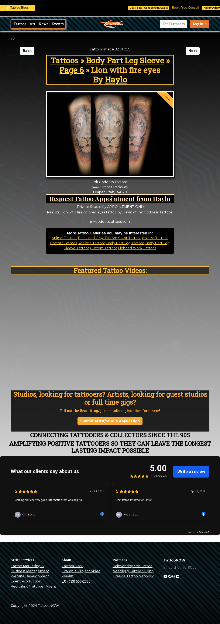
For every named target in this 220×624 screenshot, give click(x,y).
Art (32, 24)
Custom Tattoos (103, 248)
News (43, 24)
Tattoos (20, 24)
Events (57, 24)
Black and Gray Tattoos (97, 238)
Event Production (26, 581)
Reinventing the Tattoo (132, 566)
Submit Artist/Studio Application (110, 421)
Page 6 (71, 70)
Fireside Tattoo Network (133, 576)
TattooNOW (72, 566)
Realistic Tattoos (91, 243)
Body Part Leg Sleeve (125, 60)
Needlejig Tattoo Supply (133, 571)
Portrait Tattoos (63, 243)
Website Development (30, 576)
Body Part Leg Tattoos (125, 243)
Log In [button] (198, 24)
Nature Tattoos (155, 238)
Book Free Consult (189, 8)
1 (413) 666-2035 (76, 581)
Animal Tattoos (64, 238)
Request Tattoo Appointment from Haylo (109, 198)
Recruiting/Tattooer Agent (33, 586)
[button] (173, 24)
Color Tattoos (129, 238)
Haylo (116, 79)
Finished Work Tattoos (137, 248)
